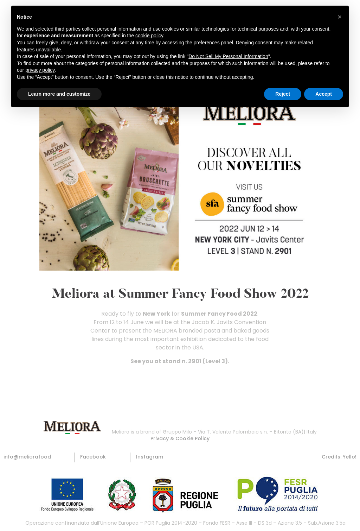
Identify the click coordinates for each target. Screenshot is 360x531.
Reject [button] (282, 94)
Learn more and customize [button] (59, 94)
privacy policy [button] (39, 70)
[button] (180, 438)
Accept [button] (323, 94)
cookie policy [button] (149, 35)
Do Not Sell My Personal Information (228, 56)
